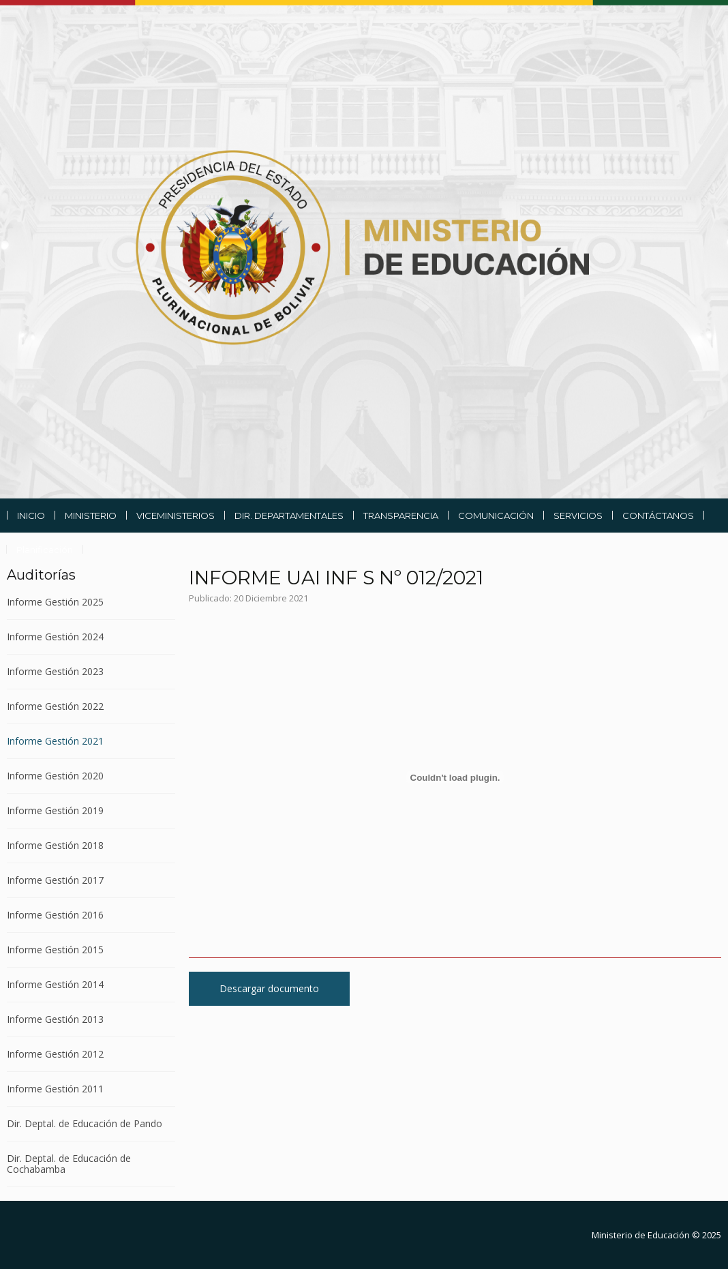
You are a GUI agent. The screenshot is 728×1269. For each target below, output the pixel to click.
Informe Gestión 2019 (55, 810)
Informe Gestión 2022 (55, 706)
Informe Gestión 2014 (55, 984)
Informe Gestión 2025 (55, 602)
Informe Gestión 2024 (55, 636)
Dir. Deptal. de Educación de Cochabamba (69, 1164)
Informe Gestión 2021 (55, 740)
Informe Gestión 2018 (55, 845)
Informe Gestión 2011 (55, 1088)
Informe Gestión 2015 (55, 949)
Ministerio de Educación (641, 1235)
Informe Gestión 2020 (55, 775)
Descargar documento (269, 988)
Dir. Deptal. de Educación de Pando (84, 1123)
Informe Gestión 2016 (55, 914)
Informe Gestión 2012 (55, 1053)
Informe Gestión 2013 (55, 1019)
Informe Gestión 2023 (55, 671)
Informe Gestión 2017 (55, 880)
